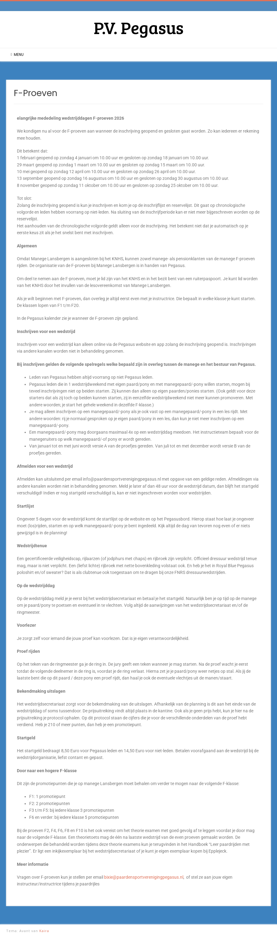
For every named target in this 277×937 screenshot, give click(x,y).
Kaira (44, 930)
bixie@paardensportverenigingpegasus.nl (143, 877)
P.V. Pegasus (139, 27)
